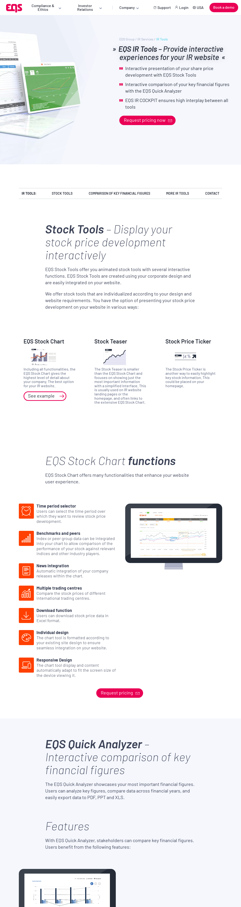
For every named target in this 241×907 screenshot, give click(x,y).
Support (164, 7)
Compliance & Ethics (43, 7)
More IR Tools (177, 193)
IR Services (145, 39)
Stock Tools (62, 193)
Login (184, 7)
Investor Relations (85, 7)
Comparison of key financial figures (119, 193)
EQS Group (127, 39)
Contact (212, 193)
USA (200, 7)
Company (127, 7)
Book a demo (223, 7)
